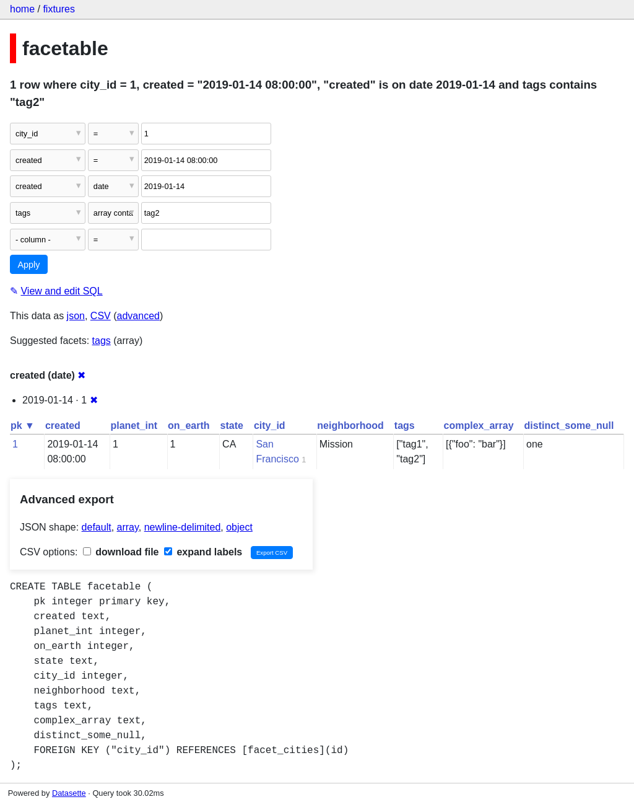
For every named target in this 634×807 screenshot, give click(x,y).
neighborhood (350, 425)
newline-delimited (182, 527)
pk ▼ (23, 425)
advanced (138, 316)
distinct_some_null (569, 425)
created (62, 425)
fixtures (59, 9)
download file (121, 552)
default (96, 527)
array (128, 527)
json (76, 316)
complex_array (479, 425)
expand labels (203, 552)
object (239, 527)
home (22, 9)
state (231, 425)
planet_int (133, 425)
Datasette (69, 793)
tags (101, 340)
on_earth (189, 425)
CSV (100, 316)
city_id (269, 425)
